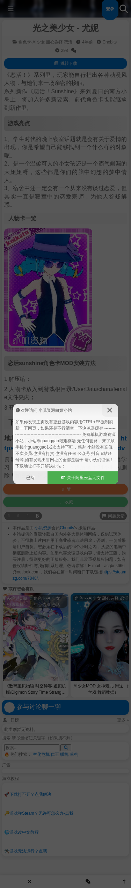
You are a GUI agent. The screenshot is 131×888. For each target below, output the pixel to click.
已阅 (30, 477)
